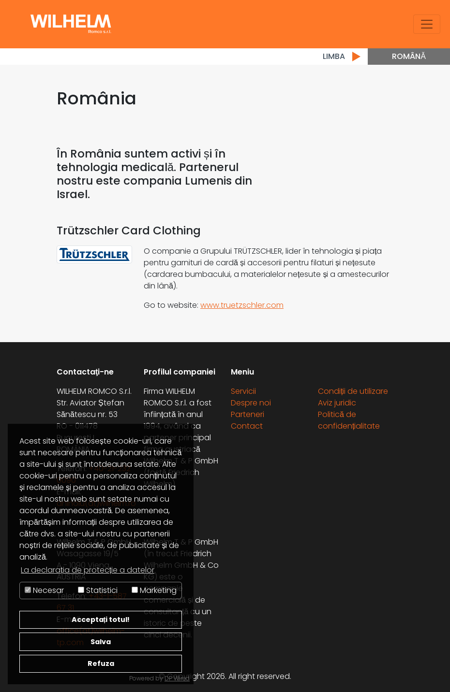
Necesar (44, 590)
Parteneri (247, 414)
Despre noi (251, 402)
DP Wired (177, 678)
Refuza (101, 663)
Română (409, 56)
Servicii (243, 391)
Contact (247, 426)
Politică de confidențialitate (349, 420)
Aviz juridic (337, 402)
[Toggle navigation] (426, 24)
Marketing (154, 590)
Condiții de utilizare (353, 391)
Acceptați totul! (101, 619)
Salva (100, 642)
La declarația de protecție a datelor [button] (87, 570)
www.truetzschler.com (242, 305)
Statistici (98, 590)
